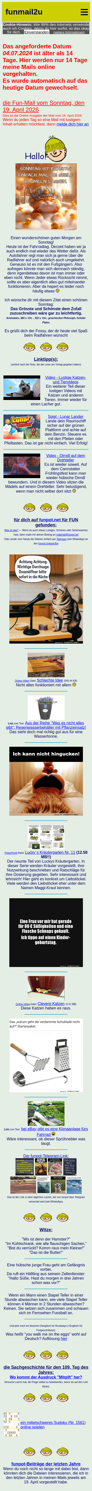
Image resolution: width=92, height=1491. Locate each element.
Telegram (61, 539)
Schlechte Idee (50, 680)
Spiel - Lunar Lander (65, 416)
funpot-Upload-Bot (48, 543)
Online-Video (22, 680)
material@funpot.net (67, 534)
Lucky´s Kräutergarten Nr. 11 (50, 852)
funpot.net (50, 519)
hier (64, 1339)
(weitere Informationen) (69, 32)
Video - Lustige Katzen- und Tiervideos (65, 379)
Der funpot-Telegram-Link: (45, 1174)
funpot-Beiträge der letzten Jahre (45, 1464)
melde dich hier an (73, 124)
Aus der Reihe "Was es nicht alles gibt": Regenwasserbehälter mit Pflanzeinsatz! (46, 725)
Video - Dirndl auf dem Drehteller (65, 458)
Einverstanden (37, 32)
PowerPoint (11, 853)
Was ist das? (11, 530)
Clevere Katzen (51, 1004)
